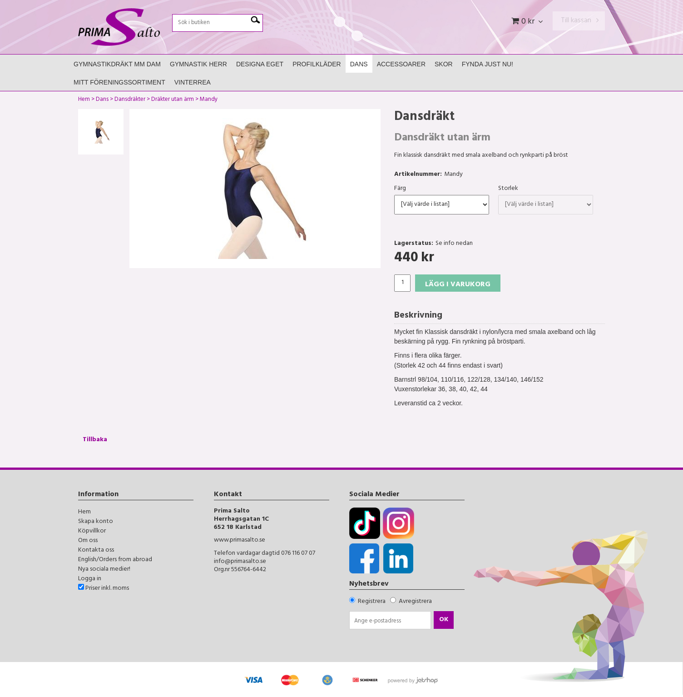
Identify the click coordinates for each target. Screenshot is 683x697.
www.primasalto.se (239, 540)
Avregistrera (415, 602)
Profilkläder (316, 64)
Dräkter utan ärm (172, 100)
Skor (444, 64)
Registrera (372, 602)
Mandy (209, 100)
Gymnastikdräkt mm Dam (117, 64)
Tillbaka (95, 440)
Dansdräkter (129, 100)
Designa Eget (259, 64)
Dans (359, 64)
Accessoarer (401, 64)
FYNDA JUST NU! (487, 64)
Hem (84, 100)
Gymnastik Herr (198, 64)
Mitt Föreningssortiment (119, 82)
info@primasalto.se (240, 562)
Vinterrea (192, 82)
